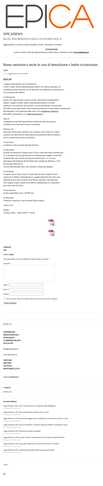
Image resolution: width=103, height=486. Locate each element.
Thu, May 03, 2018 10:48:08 (20, 73)
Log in (5, 468)
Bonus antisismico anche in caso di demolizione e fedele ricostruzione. (50, 64)
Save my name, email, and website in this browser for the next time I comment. (32, 302)
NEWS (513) (7, 395)
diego (10, 73)
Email (5, 293)
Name (5, 288)
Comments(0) (7, 247)
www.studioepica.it (81, 52)
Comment (7, 263)
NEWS (5, 70)
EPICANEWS (13, 34)
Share (5, 250)
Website (5, 297)
